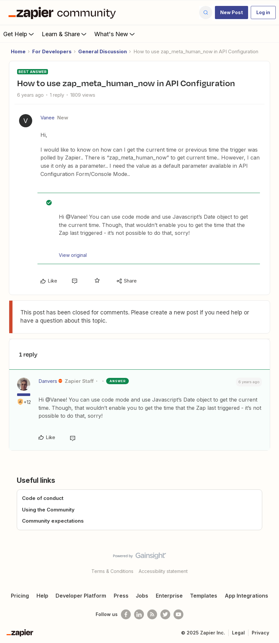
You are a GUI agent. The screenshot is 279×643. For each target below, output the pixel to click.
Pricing (20, 595)
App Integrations (246, 595)
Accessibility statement (163, 571)
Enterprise (169, 595)
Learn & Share (65, 34)
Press (121, 595)
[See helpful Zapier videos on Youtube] (178, 614)
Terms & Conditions (112, 571)
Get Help (19, 34)
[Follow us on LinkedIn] (139, 614)
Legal (238, 632)
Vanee (47, 117)
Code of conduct (42, 498)
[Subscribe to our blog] (152, 614)
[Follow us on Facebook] (126, 614)
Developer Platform (81, 595)
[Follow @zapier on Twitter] (165, 614)
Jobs (142, 595)
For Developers (52, 51)
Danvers (47, 381)
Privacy (260, 632)
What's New (115, 34)
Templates (203, 595)
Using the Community (48, 510)
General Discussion (102, 51)
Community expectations (53, 521)
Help (42, 595)
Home (18, 51)
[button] (231, 12)
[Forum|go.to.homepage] (64, 12)
